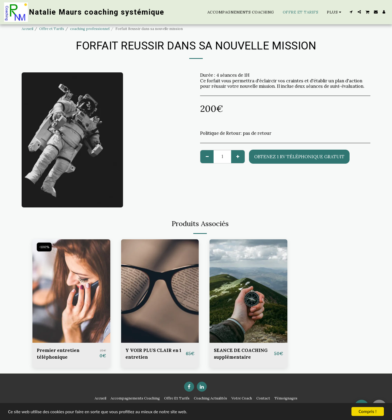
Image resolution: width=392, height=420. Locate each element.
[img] (71, 291)
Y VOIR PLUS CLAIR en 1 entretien (153, 353)
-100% (44, 247)
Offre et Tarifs (51, 28)
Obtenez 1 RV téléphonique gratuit (299, 157)
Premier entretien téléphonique (58, 353)
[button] (351, 12)
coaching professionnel (89, 28)
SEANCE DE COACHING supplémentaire (241, 353)
